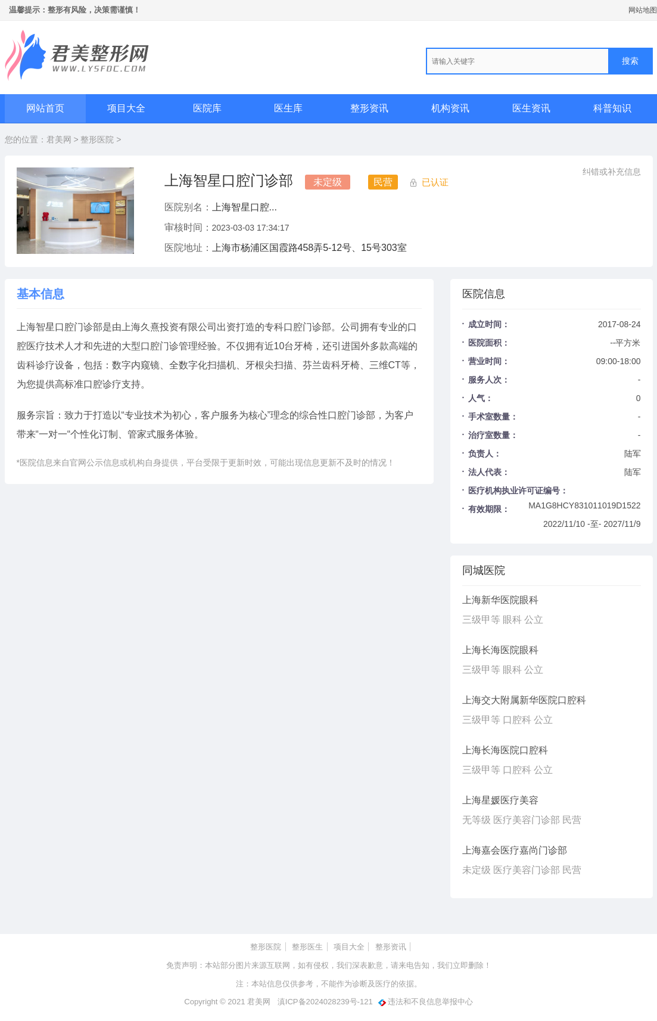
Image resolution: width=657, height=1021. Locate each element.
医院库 (207, 108)
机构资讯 (450, 108)
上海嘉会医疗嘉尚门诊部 (514, 850)
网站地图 (642, 10)
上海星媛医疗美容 (500, 800)
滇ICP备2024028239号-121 (325, 1001)
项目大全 (126, 108)
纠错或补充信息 (612, 171)
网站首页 (45, 108)
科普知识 (612, 108)
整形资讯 (369, 108)
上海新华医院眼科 (500, 600)
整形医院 (97, 139)
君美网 (58, 139)
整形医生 (307, 946)
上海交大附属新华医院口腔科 (524, 700)
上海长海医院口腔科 (505, 750)
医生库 (288, 108)
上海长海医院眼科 (500, 650)
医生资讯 (531, 108)
